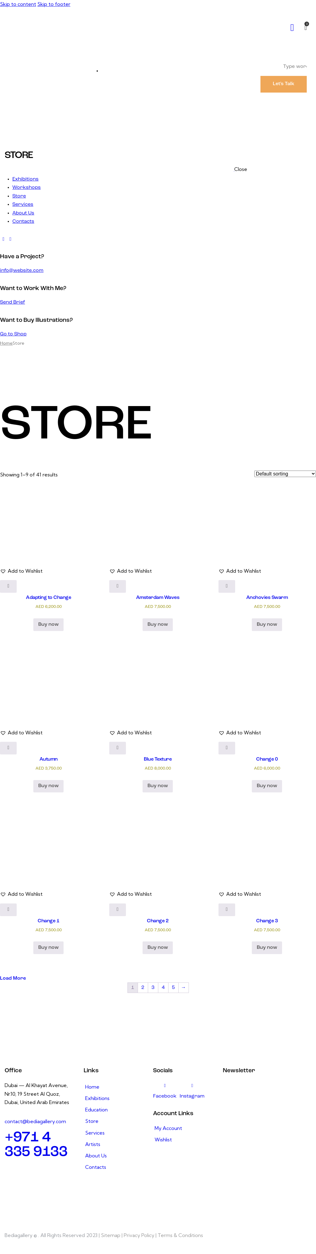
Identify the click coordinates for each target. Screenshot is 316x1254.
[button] (21, 571)
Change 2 (157, 921)
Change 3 (267, 921)
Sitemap (110, 1235)
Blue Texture (158, 759)
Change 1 (48, 921)
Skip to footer (53, 4)
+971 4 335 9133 (36, 1145)
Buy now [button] (48, 624)
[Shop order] (285, 474)
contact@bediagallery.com (35, 1121)
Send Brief (12, 302)
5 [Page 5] (173, 987)
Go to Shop (13, 334)
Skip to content (18, 4)
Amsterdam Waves (158, 597)
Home (6, 343)
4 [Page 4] (163, 987)
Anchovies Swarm (267, 597)
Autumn (49, 759)
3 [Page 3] (153, 987)
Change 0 (267, 759)
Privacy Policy (139, 1235)
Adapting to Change (48, 597)
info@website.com (22, 270)
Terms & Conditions (180, 1235)
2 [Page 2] (142, 987)
